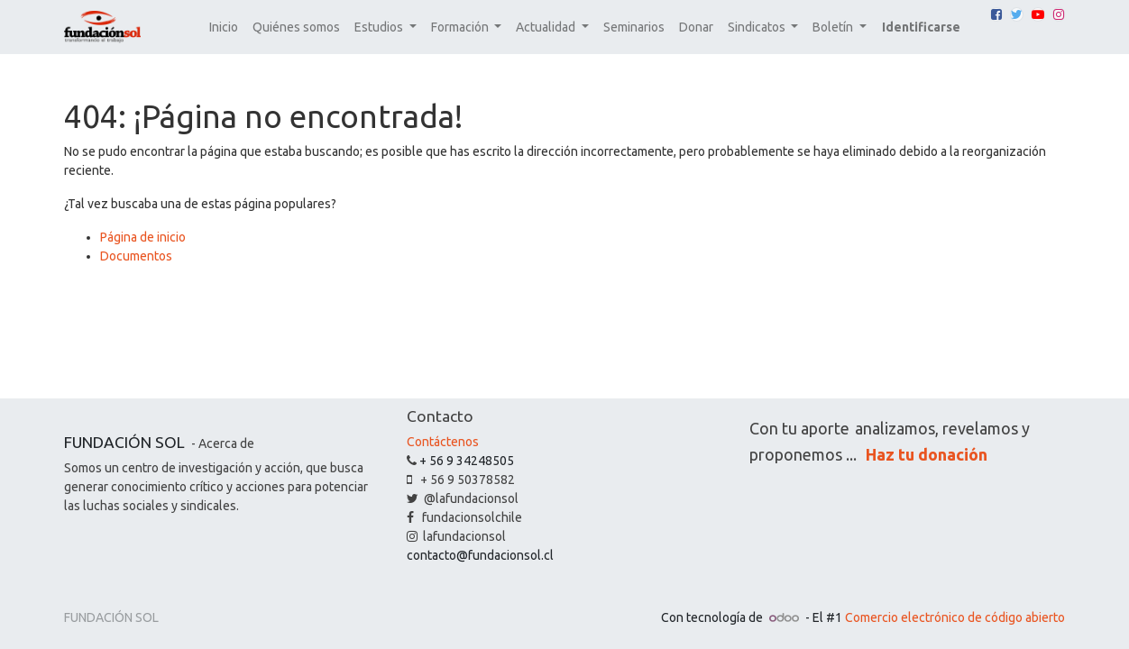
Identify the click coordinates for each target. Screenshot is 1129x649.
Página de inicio (143, 237)
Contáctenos (443, 441)
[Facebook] (996, 14)
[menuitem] (223, 27)
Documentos (136, 256)
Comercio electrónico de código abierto (955, 617)
